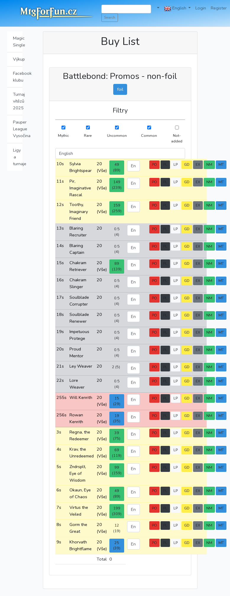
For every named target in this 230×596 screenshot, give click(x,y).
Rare (88, 135)
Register (219, 8)
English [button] (175, 8)
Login (200, 8)
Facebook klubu (17, 76)
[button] (157, 8)
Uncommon (117, 135)
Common (149, 135)
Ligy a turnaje (17, 157)
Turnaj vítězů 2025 (17, 101)
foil (120, 89)
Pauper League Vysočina (17, 129)
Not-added (176, 138)
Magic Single (17, 41)
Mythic (63, 135)
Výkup (17, 59)
